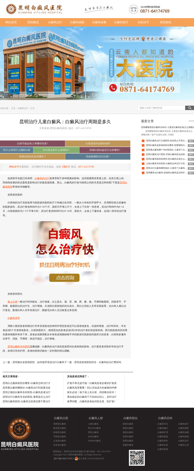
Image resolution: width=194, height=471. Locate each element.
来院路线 (165, 22)
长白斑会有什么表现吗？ (56, 150)
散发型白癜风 (59, 428)
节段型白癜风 (59, 436)
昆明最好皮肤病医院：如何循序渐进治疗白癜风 (38, 362)
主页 (13, 108)
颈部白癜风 (128, 432)
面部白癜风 (128, 424)
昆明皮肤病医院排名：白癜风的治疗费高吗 (97, 362)
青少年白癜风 (94, 428)
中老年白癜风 (94, 441)
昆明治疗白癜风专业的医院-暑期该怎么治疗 (26, 397)
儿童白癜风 (93, 424)
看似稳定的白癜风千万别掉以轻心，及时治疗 (92, 397)
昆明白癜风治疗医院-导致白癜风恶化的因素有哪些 (169, 154)
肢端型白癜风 (59, 432)
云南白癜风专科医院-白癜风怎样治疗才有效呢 (167, 163)
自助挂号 (143, 22)
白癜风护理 (162, 432)
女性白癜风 (93, 436)
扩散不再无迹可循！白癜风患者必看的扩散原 (92, 383)
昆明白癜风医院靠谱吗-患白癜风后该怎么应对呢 (168, 159)
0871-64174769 (86, 166)
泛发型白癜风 (59, 441)
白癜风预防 (183, 428)
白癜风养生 (162, 441)
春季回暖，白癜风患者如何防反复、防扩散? (91, 401)
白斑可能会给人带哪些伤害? (32, 143)
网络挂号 (14, 166)
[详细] (171, 134)
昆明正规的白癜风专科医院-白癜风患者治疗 (26, 392)
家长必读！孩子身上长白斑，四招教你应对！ (92, 392)
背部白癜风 (128, 436)
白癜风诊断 (99, 22)
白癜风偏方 (162, 428)
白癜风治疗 (55, 22)
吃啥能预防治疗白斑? (97, 156)
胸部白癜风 (128, 428)
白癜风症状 (162, 445)
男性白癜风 (93, 432)
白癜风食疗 (121, 22)
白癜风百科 (165, 418)
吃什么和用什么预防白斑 (16, 150)
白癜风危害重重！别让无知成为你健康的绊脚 (92, 387)
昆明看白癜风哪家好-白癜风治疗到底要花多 (26, 387)
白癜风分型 (61, 418)
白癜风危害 (162, 449)
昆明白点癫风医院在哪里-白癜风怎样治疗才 (26, 383)
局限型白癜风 (59, 424)
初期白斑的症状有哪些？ (32, 156)
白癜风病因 (77, 22)
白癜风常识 (162, 424)
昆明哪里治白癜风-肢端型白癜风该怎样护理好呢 (168, 172)
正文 (33, 108)
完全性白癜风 (59, 445)
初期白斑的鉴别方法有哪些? (104, 150)
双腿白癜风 (128, 445)
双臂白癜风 (128, 441)
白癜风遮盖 (162, 436)
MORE (191, 121)
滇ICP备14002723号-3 (64, 458)
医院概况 (33, 22)
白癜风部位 (130, 418)
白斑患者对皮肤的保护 (98, 143)
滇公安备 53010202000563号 (91, 458)
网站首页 (11, 22)
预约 (191, 141)
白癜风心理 (183, 445)
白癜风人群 (96, 418)
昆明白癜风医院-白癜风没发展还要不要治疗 (26, 401)
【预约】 (66, 166)
